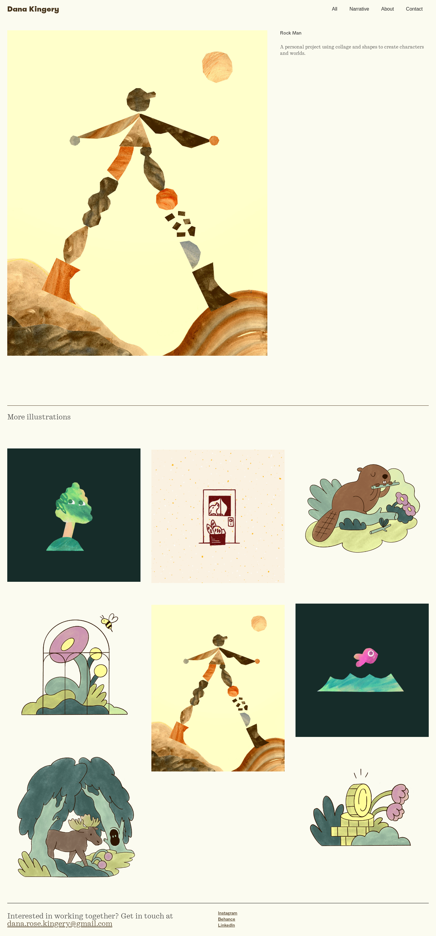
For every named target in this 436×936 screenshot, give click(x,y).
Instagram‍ (227, 913)
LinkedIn (226, 926)
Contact (414, 9)
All (334, 9)
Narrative (359, 9)
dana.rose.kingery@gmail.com (59, 923)
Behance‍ (226, 919)
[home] (166, 9)
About (387, 9)
